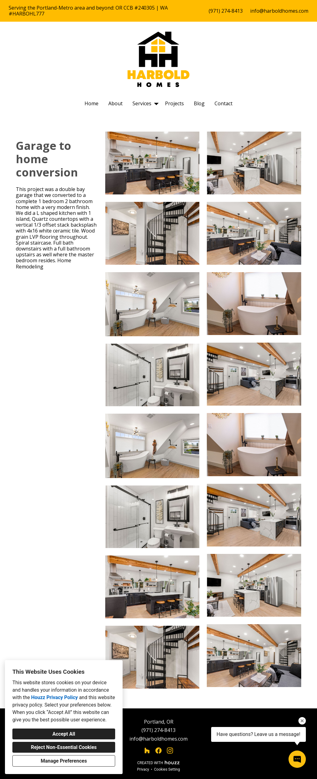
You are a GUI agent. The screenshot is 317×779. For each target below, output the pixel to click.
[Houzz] (147, 750)
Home (91, 103)
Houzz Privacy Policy (54, 697)
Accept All (63, 734)
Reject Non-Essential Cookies (64, 747)
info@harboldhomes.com (279, 11)
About (115, 103)
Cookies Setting (167, 769)
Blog (199, 103)
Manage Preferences (64, 761)
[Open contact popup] (297, 759)
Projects (174, 103)
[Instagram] (170, 750)
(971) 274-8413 (226, 11)
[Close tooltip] (302, 721)
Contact (223, 103)
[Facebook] (158, 750)
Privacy (143, 769)
